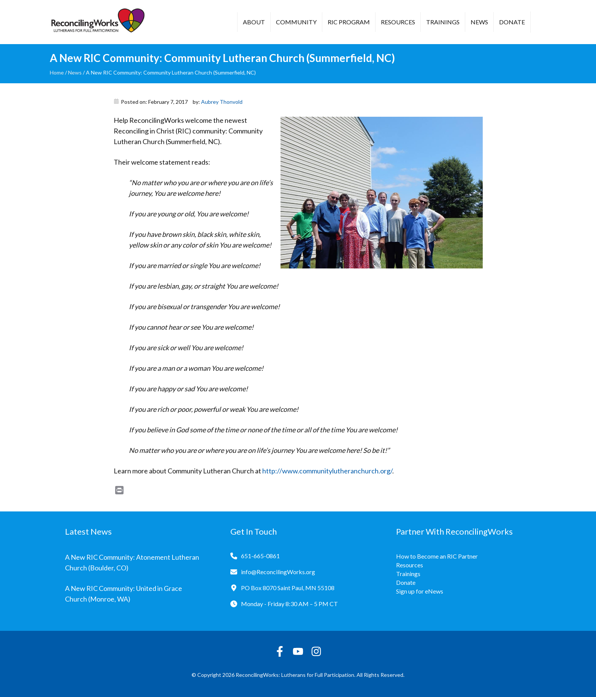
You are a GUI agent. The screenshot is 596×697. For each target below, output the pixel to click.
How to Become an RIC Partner (437, 556)
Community (296, 21)
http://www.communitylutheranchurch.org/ (327, 471)
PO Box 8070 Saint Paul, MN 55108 (287, 587)
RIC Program (349, 21)
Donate (512, 21)
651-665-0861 (260, 555)
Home (57, 72)
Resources (398, 21)
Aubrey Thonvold (222, 101)
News (479, 21)
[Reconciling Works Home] (97, 22)
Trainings (443, 21)
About (254, 21)
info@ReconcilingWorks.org (278, 571)
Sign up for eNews (419, 591)
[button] (542, 23)
